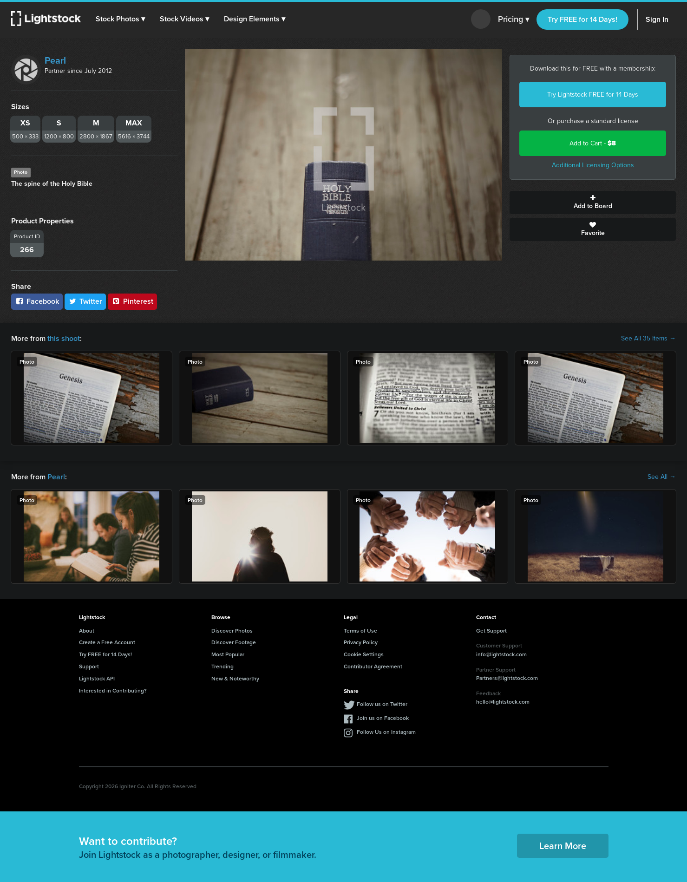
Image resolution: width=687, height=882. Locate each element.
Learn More (562, 845)
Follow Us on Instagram (386, 732)
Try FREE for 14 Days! (582, 19)
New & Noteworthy (235, 678)
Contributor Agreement (373, 666)
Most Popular (227, 654)
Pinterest (132, 301)
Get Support (491, 630)
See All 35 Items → (648, 338)
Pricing (513, 19)
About (86, 630)
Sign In (657, 19)
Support (89, 666)
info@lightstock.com (501, 654)
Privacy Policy (361, 642)
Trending (222, 666)
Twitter (85, 301)
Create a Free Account (107, 642)
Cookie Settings (364, 654)
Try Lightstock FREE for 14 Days (592, 94)
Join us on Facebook (383, 718)
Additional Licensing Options (593, 165)
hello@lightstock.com (503, 702)
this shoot (63, 338)
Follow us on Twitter (382, 704)
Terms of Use (360, 630)
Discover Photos (232, 630)
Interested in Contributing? (113, 690)
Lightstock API (97, 678)
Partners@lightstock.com (507, 678)
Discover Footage (233, 642)
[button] (120, 19)
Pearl (55, 60)
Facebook (37, 301)
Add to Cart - (592, 143)
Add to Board (593, 202)
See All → (662, 477)
